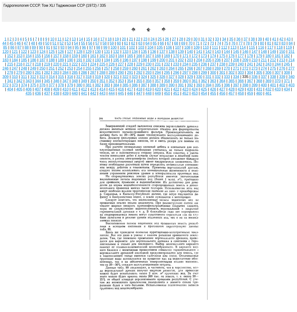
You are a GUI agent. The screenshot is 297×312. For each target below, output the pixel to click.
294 (158, 73)
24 (152, 39)
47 (26, 43)
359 (176, 81)
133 (125, 52)
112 (224, 47)
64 (147, 43)
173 (204, 56)
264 (171, 68)
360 (185, 81)
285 (75, 73)
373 (15, 85)
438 (56, 93)
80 (262, 43)
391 (181, 85)
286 (84, 73)
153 (19, 56)
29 (188, 39)
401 (273, 85)
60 (119, 43)
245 (287, 64)
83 (283, 43)
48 (33, 43)
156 (47, 56)
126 (61, 52)
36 (238, 39)
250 (42, 68)
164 (121, 56)
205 (208, 60)
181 (277, 56)
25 (160, 39)
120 (6, 52)
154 (29, 56)
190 (70, 60)
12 (67, 39)
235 (194, 64)
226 (112, 64)
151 (291, 52)
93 (62, 47)
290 (121, 73)
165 (130, 56)
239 (231, 64)
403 (291, 85)
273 (255, 68)
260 (135, 68)
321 (116, 77)
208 (236, 60)
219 (47, 64)
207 (227, 60)
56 (90, 43)
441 (84, 93)
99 (105, 47)
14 (81, 39)
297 (185, 73)
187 (42, 60)
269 (218, 68)
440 (75, 93)
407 (38, 89)
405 (19, 89)
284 (65, 73)
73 (212, 43)
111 (215, 47)
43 (289, 39)
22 (138, 39)
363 (213, 81)
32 (210, 39)
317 (79, 77)
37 (245, 39)
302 (231, 73)
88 (27, 47)
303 (241, 73)
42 (281, 39)
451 (176, 93)
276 (282, 68)
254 (79, 68)
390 (171, 85)
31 (202, 39)
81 (269, 43)
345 (47, 81)
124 (42, 52)
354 (130, 81)
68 (176, 43)
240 (241, 64)
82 (276, 43)
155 (38, 56)
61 (126, 43)
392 (190, 85)
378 (61, 85)
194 (107, 60)
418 (139, 89)
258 (116, 68)
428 (231, 89)
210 (255, 60)
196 (125, 60)
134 (135, 52)
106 (169, 47)
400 (264, 85)
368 (259, 81)
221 (65, 64)
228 (130, 64)
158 (65, 56)
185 (24, 60)
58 (105, 43)
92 (55, 47)
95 (77, 47)
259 (125, 68)
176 (231, 56)
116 (261, 47)
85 (5, 47)
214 (291, 60)
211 (264, 60)
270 (227, 68)
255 (88, 68)
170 (176, 56)
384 (116, 85)
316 (70, 77)
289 (112, 73)
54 (76, 43)
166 (139, 56)
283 (56, 73)
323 (135, 77)
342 (19, 81)
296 (176, 73)
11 (60, 39)
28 (181, 39)
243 (268, 64)
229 (139, 64)
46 (19, 43)
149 (273, 52)
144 (227, 52)
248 (24, 68)
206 (218, 60)
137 (162, 52)
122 (24, 52)
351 (102, 81)
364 (222, 81)
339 (282, 77)
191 (79, 60)
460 (259, 93)
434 (287, 89)
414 (102, 89)
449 (158, 93)
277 (291, 68)
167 (148, 56)
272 (245, 68)
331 (208, 77)
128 (79, 52)
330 (199, 77)
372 (6, 85)
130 (98, 52)
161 (93, 56)
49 (40, 43)
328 (181, 77)
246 (6, 68)
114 (243, 47)
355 (139, 81)
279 (19, 73)
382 (98, 85)
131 (107, 52)
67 (169, 43)
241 (250, 64)
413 (93, 89)
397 (236, 85)
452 (185, 93)
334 (236, 77)
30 (196, 39)
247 (15, 68)
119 (289, 47)
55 (83, 43)
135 (144, 52)
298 (194, 73)
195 (116, 60)
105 (160, 47)
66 (162, 43)
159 (75, 56)
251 (51, 68)
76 (233, 43)
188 (51, 60)
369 (268, 81)
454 (204, 93)
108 (187, 47)
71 (198, 43)
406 (29, 89)
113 (233, 47)
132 (116, 52)
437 (47, 93)
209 (245, 60)
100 (113, 47)
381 (88, 85)
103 (141, 47)
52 (62, 43)
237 (213, 64)
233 (176, 64)
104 (150, 47)
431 (259, 89)
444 (112, 93)
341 (10, 81)
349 (84, 81)
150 (282, 52)
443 (102, 93)
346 (56, 81)
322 (125, 77)
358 (167, 81)
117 (270, 47)
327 (171, 77)
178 (250, 56)
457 (231, 93)
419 (148, 89)
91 (48, 47)
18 (109, 39)
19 (117, 39)
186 (33, 60)
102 (132, 47)
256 (98, 68)
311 (24, 77)
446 (130, 93)
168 (158, 56)
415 (112, 89)
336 (255, 77)
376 (42, 85)
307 (277, 73)
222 (75, 64)
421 (167, 89)
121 (15, 52)
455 (213, 93)
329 (190, 77)
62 (133, 43)
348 (75, 81)
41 (274, 39)
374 (24, 85)
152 (10, 56)
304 (250, 73)
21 (131, 39)
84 (291, 43)
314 (51, 77)
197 (135, 60)
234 (185, 64)
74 (219, 43)
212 (273, 60)
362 (204, 81)
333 (227, 77)
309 (6, 77)
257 (107, 68)
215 (10, 64)
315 (61, 77)
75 (226, 43)
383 (107, 85)
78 (248, 43)
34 (224, 39)
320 (107, 77)
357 (158, 81)
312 (33, 77)
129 (88, 52)
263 (162, 68)
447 (139, 93)
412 (84, 89)
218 (38, 64)
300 (213, 73)
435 (29, 93)
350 (93, 81)
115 (252, 47)
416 (121, 89)
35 (231, 39)
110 (206, 47)
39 (260, 39)
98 (98, 47)
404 (10, 89)
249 (33, 68)
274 (264, 68)
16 (95, 39)
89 (34, 47)
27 (174, 39)
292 (139, 73)
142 (208, 52)
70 (190, 43)
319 (98, 77)
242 (259, 64)
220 (56, 64)
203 (190, 60)
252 (61, 68)
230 (148, 64)
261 (144, 68)
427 (222, 89)
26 (167, 39)
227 (121, 64)
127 (70, 52)
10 (52, 39)
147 (255, 52)
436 (38, 93)
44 (4, 43)
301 (222, 73)
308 (287, 73)
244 (277, 64)
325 (153, 77)
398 (245, 85)
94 (70, 47)
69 (183, 43)
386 (135, 85)
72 (205, 43)
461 (268, 93)
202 (181, 60)
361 (194, 81)
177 (241, 56)
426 (213, 89)
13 (74, 39)
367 (250, 81)
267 (199, 68)
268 (208, 68)
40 (267, 39)
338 (273, 77)
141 (199, 52)
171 (185, 56)
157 (56, 56)
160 (84, 56)
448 (148, 93)
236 (204, 64)
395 (218, 85)
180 (268, 56)
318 (88, 77)
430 (250, 89)
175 (222, 56)
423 (185, 89)
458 (241, 93)
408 (47, 89)
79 (255, 43)
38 (253, 39)
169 (167, 56)
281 (38, 73)
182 (287, 56)
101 (123, 47)
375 (33, 85)
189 (61, 60)
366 (241, 81)
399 (255, 85)
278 (10, 73)
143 (218, 52)
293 (148, 73)
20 (124, 39)
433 (277, 89)
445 (121, 93)
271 (236, 68)
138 (171, 52)
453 (194, 93)
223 (84, 64)
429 (241, 89)
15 (88, 39)
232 (167, 64)
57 (97, 43)
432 (268, 89)
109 (197, 47)
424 (194, 89)
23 (145, 39)
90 (41, 47)
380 (79, 85)
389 (162, 85)
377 (51, 85)
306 (268, 73)
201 (171, 60)
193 (98, 60)
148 (264, 52)
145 (236, 52)
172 (194, 56)
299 (204, 73)
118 (280, 47)
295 (167, 73)
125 (51, 52)
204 (199, 60)
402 (282, 85)
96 (84, 47)
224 (93, 64)
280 (29, 73)
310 (15, 77)
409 (56, 89)
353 (121, 81)
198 (144, 60)
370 (277, 81)
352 (112, 81)
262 (153, 68)
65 (155, 43)
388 (153, 85)
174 (213, 56)
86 (12, 47)
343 (29, 81)
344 (38, 81)
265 (181, 68)
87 (19, 47)
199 (153, 60)
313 (42, 77)
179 (259, 56)
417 (130, 89)
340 (291, 77)
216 (19, 64)
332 (218, 77)
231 (158, 64)
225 (102, 64)
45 (12, 43)
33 (217, 39)
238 (222, 64)
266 (190, 68)
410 (65, 89)
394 (208, 85)
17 (102, 39)
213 (282, 60)
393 (199, 85)
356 (148, 81)
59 (112, 43)
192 (88, 60)
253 (70, 68)
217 (29, 64)
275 (273, 68)
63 (140, 43)
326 (162, 77)
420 (158, 89)
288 (102, 73)
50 (47, 43)
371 (287, 81)
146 (245, 52)
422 (176, 89)
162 (102, 56)
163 (112, 56)
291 (130, 73)
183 (6, 60)
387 (144, 85)
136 (153, 52)
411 (75, 89)
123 (33, 52)
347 (65, 81)
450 (167, 93)
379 (70, 85)
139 (181, 52)
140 (190, 52)
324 (144, 77)
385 (125, 85)
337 (264, 77)
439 (65, 93)
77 (241, 43)
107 (178, 47)
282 (47, 73)
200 (162, 60)
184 (15, 60)
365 (231, 81)
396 (227, 85)
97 (91, 47)
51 (54, 43)
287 (93, 73)
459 (250, 93)
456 (222, 93)
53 (69, 43)
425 (204, 89)
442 (93, 93)
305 (259, 73)
